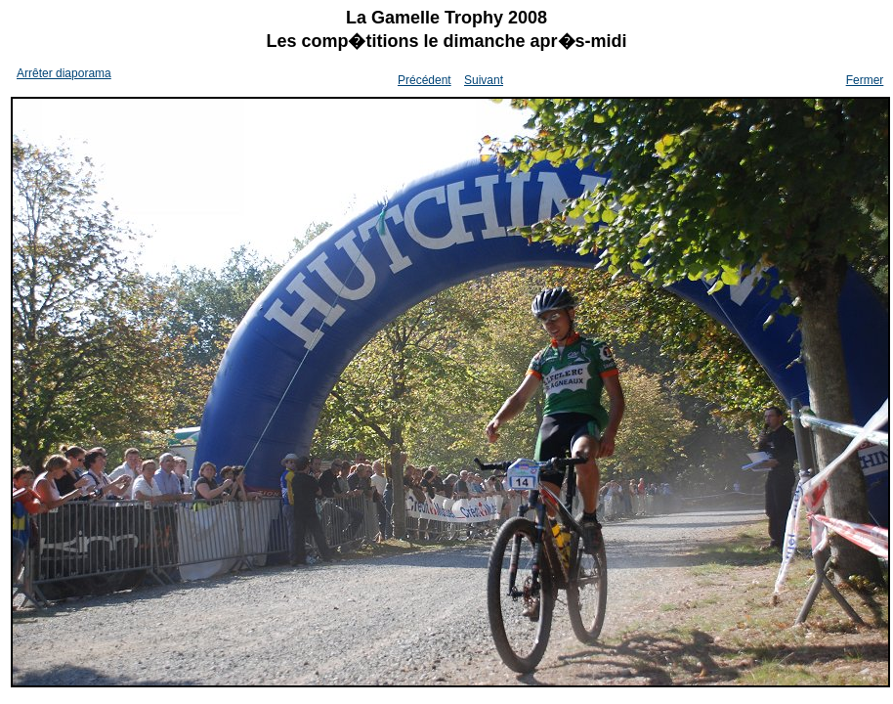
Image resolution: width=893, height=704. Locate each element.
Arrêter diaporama (64, 73)
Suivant (483, 80)
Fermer (865, 80)
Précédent (424, 80)
